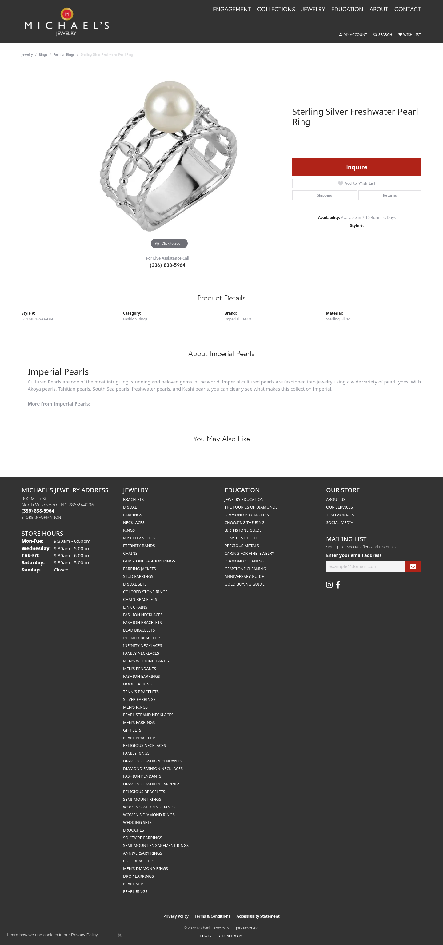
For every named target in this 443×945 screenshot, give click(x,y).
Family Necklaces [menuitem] (141, 653)
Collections (276, 9)
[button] (353, 34)
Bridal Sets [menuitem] (134, 584)
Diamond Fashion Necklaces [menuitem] (153, 768)
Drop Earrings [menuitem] (138, 876)
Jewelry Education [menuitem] (244, 499)
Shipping (325, 195)
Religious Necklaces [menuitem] (144, 745)
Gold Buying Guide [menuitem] (245, 584)
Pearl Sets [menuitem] (133, 884)
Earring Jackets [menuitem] (139, 568)
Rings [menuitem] (129, 530)
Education (347, 9)
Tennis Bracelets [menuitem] (141, 691)
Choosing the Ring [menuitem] (245, 522)
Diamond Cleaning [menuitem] (244, 561)
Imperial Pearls (238, 319)
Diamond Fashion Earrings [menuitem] (151, 784)
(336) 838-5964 (168, 265)
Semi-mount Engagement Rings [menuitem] (156, 845)
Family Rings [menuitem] (136, 753)
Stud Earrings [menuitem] (138, 576)
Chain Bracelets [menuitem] (140, 599)
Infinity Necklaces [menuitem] (142, 645)
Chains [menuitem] (130, 553)
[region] (169, 158)
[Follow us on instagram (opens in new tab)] (329, 585)
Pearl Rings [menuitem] (135, 891)
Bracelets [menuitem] (133, 499)
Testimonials (340, 515)
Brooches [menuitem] (133, 830)
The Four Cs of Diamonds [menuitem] (251, 507)
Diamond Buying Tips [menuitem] (247, 515)
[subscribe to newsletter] (413, 566)
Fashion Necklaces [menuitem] (142, 614)
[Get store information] (41, 517)
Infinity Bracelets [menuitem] (142, 638)
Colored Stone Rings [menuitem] (145, 591)
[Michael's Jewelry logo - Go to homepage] (69, 21)
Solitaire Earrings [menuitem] (142, 837)
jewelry (27, 54)
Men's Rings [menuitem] (135, 707)
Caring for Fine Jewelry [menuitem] (249, 553)
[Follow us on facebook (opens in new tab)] (338, 585)
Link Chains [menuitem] (135, 607)
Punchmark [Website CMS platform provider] (232, 936)
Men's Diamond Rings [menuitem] (145, 868)
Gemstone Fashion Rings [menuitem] (149, 561)
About (378, 9)
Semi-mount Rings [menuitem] (142, 799)
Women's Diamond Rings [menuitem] (149, 814)
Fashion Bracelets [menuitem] (142, 622)
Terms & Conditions (212, 916)
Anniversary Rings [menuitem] (142, 853)
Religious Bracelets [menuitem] (144, 791)
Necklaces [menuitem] (134, 522)
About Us (335, 499)
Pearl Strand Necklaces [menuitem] (148, 714)
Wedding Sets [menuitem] (137, 822)
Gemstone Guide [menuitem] (242, 538)
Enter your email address (353, 555)
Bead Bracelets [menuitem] (139, 630)
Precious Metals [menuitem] (242, 545)
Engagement (232, 9)
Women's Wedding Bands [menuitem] (149, 807)
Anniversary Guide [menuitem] (244, 576)
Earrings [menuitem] (132, 515)
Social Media (339, 522)
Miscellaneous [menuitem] (139, 538)
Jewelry (313, 9)
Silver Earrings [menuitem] (139, 699)
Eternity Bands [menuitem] (139, 545)
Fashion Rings (64, 54)
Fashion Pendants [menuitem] (142, 776)
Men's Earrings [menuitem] (139, 722)
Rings (43, 54)
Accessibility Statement (258, 916)
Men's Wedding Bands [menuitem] (146, 661)
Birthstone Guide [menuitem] (243, 530)
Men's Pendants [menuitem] (139, 668)
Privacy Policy (176, 916)
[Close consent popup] (120, 935)
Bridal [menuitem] (130, 507)
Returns (390, 195)
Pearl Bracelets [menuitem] (139, 738)
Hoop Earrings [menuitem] (138, 684)
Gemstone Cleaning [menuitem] (245, 568)
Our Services (339, 507)
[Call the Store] (38, 511)
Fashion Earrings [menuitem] (141, 676)
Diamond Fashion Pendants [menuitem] (152, 761)
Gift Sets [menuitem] (132, 730)
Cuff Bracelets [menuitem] (138, 861)
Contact (407, 9)
